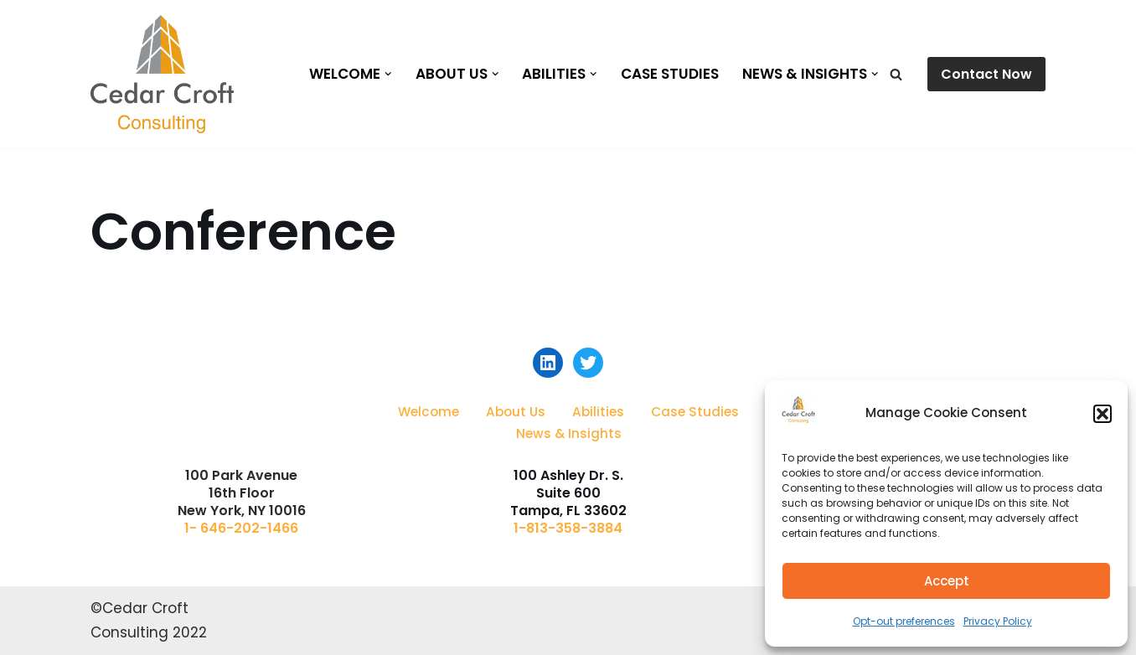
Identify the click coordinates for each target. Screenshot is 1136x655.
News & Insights (569, 433)
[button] (1102, 413)
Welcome (428, 411)
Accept (946, 581)
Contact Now (986, 74)
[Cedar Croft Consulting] (162, 74)
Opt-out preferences (904, 621)
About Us (515, 411)
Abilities (598, 411)
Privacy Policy (997, 621)
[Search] (896, 74)
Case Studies (670, 74)
